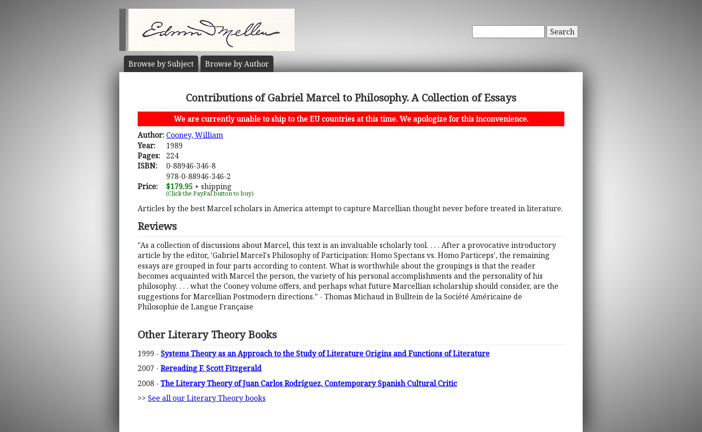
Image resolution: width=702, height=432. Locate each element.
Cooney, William (194, 135)
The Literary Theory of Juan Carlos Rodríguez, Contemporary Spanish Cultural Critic (309, 383)
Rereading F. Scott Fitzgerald (211, 368)
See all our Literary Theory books (207, 398)
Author (237, 63)
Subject (161, 63)
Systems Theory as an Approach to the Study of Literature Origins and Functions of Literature (325, 353)
